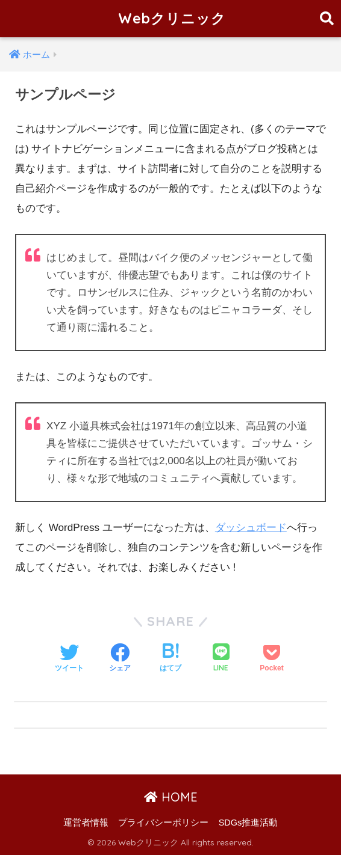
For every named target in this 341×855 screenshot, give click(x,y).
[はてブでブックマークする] (170, 659)
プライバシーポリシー (163, 822)
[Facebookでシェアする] (120, 659)
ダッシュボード (251, 527)
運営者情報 (85, 822)
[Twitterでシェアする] (69, 659)
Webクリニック (172, 18)
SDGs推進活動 (248, 822)
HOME (171, 796)
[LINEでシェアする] (221, 658)
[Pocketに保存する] (271, 659)
